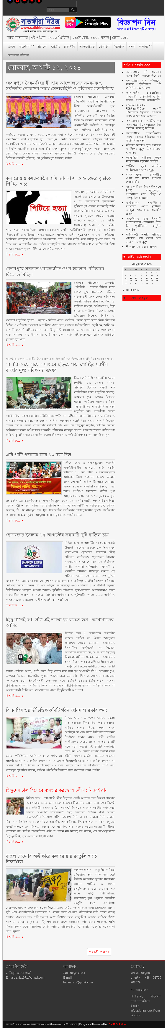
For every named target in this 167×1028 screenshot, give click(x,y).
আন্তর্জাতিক (87, 46)
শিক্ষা (131, 46)
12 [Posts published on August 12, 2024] (126, 278)
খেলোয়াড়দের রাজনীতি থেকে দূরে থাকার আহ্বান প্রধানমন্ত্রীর (143, 178)
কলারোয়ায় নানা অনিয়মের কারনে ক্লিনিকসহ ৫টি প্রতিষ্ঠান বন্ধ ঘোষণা (143, 84)
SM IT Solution (117, 1024)
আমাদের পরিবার (18, 55)
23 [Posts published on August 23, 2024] (147, 281)
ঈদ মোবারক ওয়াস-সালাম (141, 246)
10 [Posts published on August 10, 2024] (152, 275)
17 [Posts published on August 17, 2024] (152, 278)
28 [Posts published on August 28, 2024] (136, 283)
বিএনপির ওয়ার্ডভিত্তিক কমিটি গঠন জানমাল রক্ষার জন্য (56, 710)
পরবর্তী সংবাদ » (99, 952)
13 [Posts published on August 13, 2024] (131, 278)
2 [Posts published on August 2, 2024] (146, 273)
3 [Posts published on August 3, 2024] (151, 273)
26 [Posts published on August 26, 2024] (126, 283)
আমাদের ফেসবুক (135, 298)
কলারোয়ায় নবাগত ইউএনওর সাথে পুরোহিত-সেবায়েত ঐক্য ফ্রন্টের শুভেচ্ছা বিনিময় (143, 124)
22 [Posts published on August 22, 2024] (142, 281)
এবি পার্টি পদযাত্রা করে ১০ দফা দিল (38, 454)
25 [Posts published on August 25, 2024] (157, 281)
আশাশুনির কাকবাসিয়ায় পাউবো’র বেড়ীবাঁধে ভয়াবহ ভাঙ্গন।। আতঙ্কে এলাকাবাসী (143, 96)
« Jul (125, 290)
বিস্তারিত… (13, 164)
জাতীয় (55, 46)
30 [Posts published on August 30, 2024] (147, 283)
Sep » (135, 290)
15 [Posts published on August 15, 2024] (142, 278)
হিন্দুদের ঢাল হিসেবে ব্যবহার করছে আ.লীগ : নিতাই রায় (57, 790)
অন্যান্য (143, 46)
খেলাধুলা (104, 46)
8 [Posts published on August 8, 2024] (141, 275)
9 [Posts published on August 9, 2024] (146, 275)
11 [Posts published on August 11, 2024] (157, 275)
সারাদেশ (42, 46)
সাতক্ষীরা (24, 46)
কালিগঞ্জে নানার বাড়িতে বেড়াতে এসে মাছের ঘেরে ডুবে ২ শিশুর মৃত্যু (143, 238)
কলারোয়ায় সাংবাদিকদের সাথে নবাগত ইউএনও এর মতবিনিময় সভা (143, 137)
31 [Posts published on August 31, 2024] (152, 283)
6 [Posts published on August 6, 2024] (130, 275)
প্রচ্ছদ (11, 46)
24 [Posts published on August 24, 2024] (152, 281)
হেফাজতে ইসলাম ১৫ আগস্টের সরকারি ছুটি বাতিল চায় (57, 534)
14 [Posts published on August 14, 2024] (136, 278)
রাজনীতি (70, 46)
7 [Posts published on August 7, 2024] (135, 275)
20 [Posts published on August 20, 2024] (131, 281)
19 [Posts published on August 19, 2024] (126, 281)
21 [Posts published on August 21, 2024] (136, 281)
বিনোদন (119, 46)
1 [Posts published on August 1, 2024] (141, 273)
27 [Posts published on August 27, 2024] (131, 283)
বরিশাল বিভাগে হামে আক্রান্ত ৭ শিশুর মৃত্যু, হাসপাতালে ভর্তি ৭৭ (143, 149)
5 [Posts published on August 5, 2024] (125, 275)
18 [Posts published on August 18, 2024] (157, 278)
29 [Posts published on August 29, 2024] (142, 283)
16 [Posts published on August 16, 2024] (147, 278)
